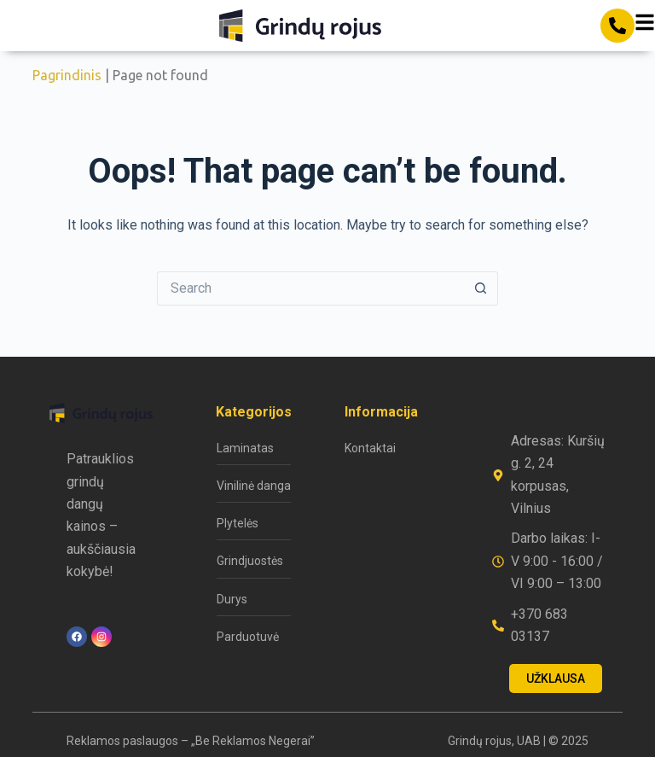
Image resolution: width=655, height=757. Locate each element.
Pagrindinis (66, 75)
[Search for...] (310, 288)
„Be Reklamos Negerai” (253, 741)
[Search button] (481, 288)
